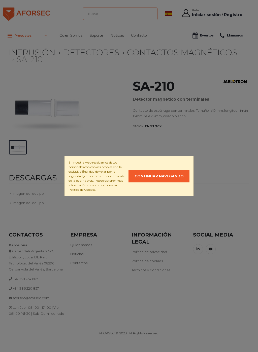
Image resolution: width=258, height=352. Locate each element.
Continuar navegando (159, 176)
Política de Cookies (82, 189)
